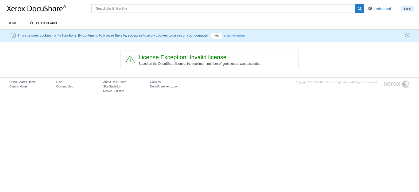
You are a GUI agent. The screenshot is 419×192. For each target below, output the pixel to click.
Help (59, 81)
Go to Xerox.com (397, 84)
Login (407, 8)
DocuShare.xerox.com (164, 86)
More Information (234, 35)
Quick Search (44, 23)
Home (12, 23)
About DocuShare (114, 81)
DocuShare (49, 8)
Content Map (64, 86)
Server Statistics (113, 91)
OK (217, 35)
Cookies (155, 81)
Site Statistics (112, 86)
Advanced (383, 9)
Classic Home (18, 86)
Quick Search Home (22, 81)
